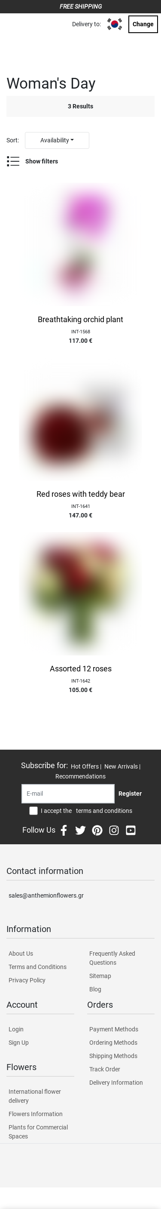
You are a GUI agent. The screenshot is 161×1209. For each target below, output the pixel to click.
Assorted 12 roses (81, 668)
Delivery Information (116, 1082)
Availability (54, 140)
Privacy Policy (27, 980)
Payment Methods (113, 1029)
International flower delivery (35, 1096)
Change (143, 24)
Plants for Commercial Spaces (38, 1132)
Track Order (104, 1069)
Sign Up (19, 1042)
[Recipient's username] (68, 793)
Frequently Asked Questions (112, 958)
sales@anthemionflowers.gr (46, 895)
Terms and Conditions (38, 966)
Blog (95, 989)
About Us (21, 953)
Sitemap (100, 975)
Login (16, 1029)
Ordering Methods (113, 1042)
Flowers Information (36, 1114)
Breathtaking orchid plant (80, 319)
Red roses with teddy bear (80, 494)
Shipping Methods (113, 1055)
